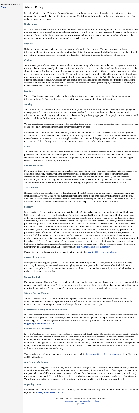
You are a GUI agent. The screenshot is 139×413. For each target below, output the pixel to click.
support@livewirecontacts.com (40, 323)
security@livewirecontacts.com (102, 252)
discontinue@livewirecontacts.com (102, 354)
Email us (5, 7)
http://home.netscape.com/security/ (94, 246)
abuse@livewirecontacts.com (50, 392)
